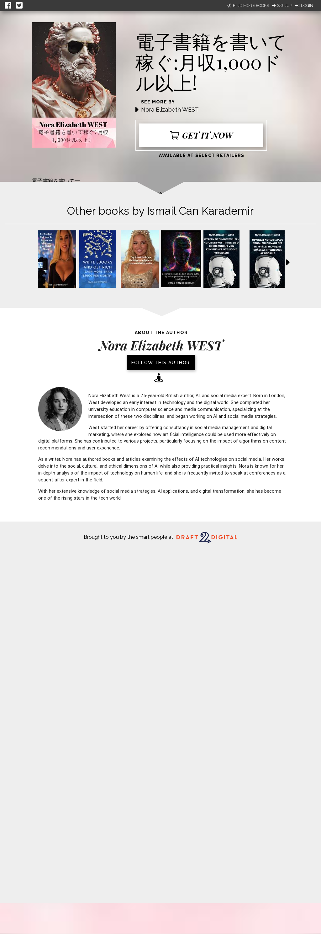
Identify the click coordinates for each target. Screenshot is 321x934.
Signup (282, 5)
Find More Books (248, 5)
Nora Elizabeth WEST (170, 109)
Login (304, 5)
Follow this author (160, 362)
